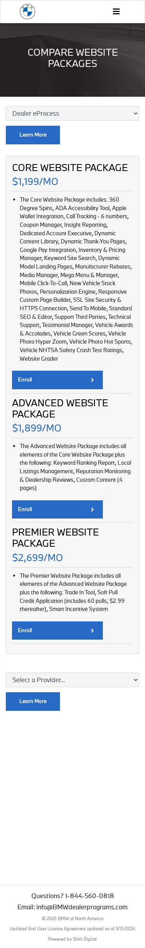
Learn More (32, 134)
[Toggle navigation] (116, 11)
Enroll (56, 379)
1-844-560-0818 (89, 896)
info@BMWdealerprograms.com (82, 907)
